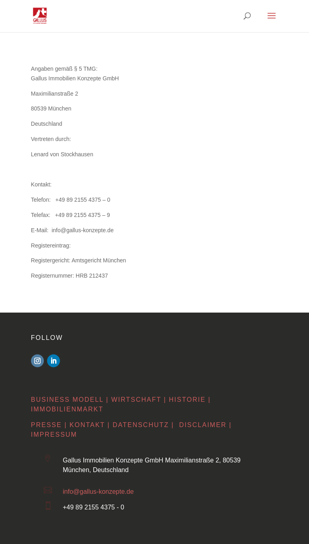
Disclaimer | (205, 424)
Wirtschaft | (138, 399)
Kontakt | (90, 424)
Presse (46, 424)
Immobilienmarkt (67, 408)
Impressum (54, 434)
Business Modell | (70, 399)
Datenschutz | (143, 424)
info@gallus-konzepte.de (98, 491)
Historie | (190, 399)
